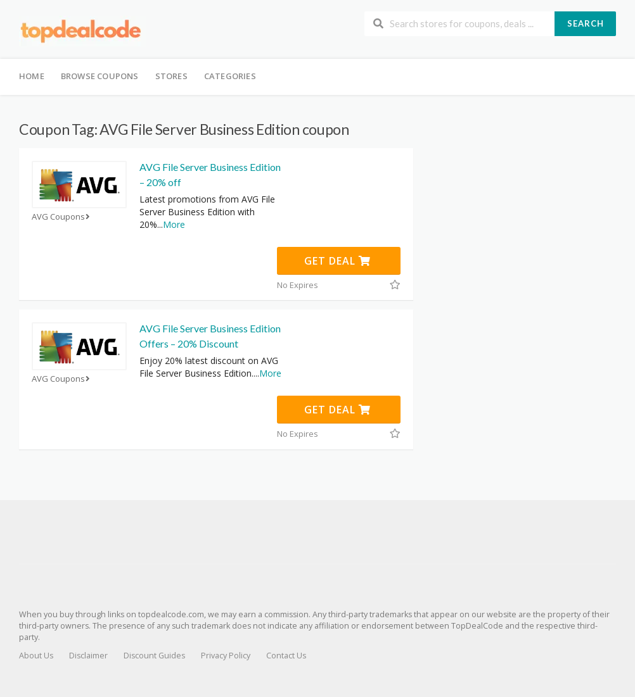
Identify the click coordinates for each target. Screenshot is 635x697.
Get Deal (337, 261)
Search (585, 23)
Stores (171, 76)
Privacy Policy (225, 655)
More (174, 224)
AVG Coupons (62, 216)
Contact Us (286, 655)
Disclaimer (88, 655)
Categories (230, 76)
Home (31, 76)
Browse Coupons (100, 76)
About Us (36, 655)
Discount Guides (154, 655)
